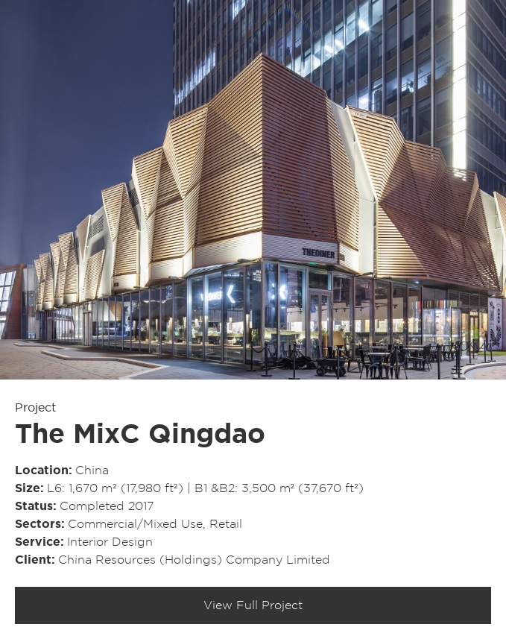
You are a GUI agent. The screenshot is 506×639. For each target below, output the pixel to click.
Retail (225, 524)
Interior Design (110, 542)
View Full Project (253, 605)
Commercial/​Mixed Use (135, 524)
